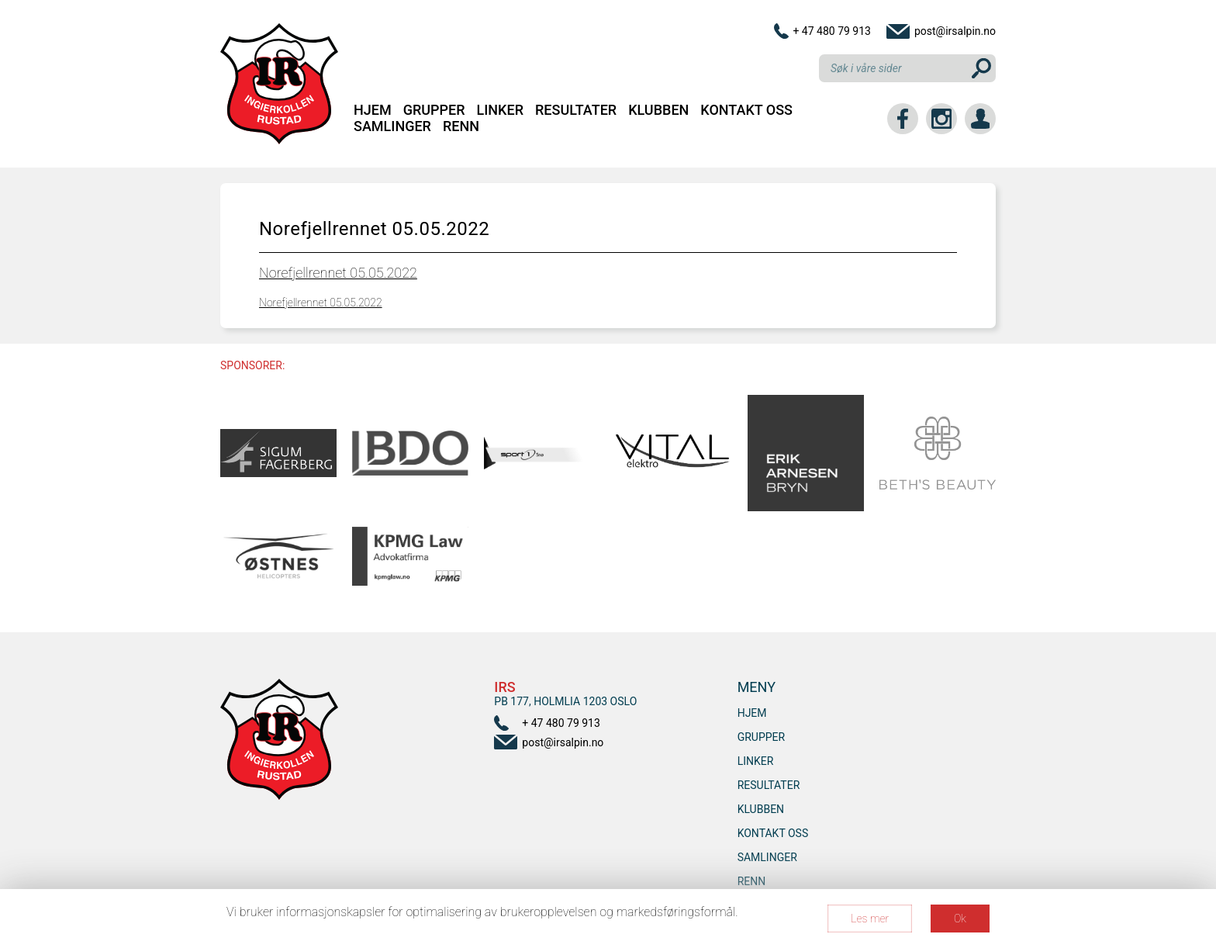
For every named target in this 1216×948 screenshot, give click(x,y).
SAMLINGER (392, 126)
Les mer (870, 918)
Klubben (658, 110)
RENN (461, 126)
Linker (500, 110)
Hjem (373, 110)
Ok (960, 918)
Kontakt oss (746, 110)
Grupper (434, 110)
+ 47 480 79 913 (832, 31)
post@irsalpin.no (955, 31)
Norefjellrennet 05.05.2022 (338, 273)
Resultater (576, 110)
